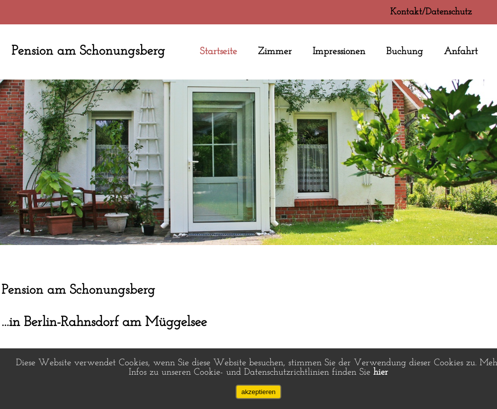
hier (380, 372)
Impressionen (339, 52)
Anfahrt (461, 52)
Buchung (404, 52)
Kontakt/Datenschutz (431, 12)
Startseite (218, 52)
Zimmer (275, 52)
